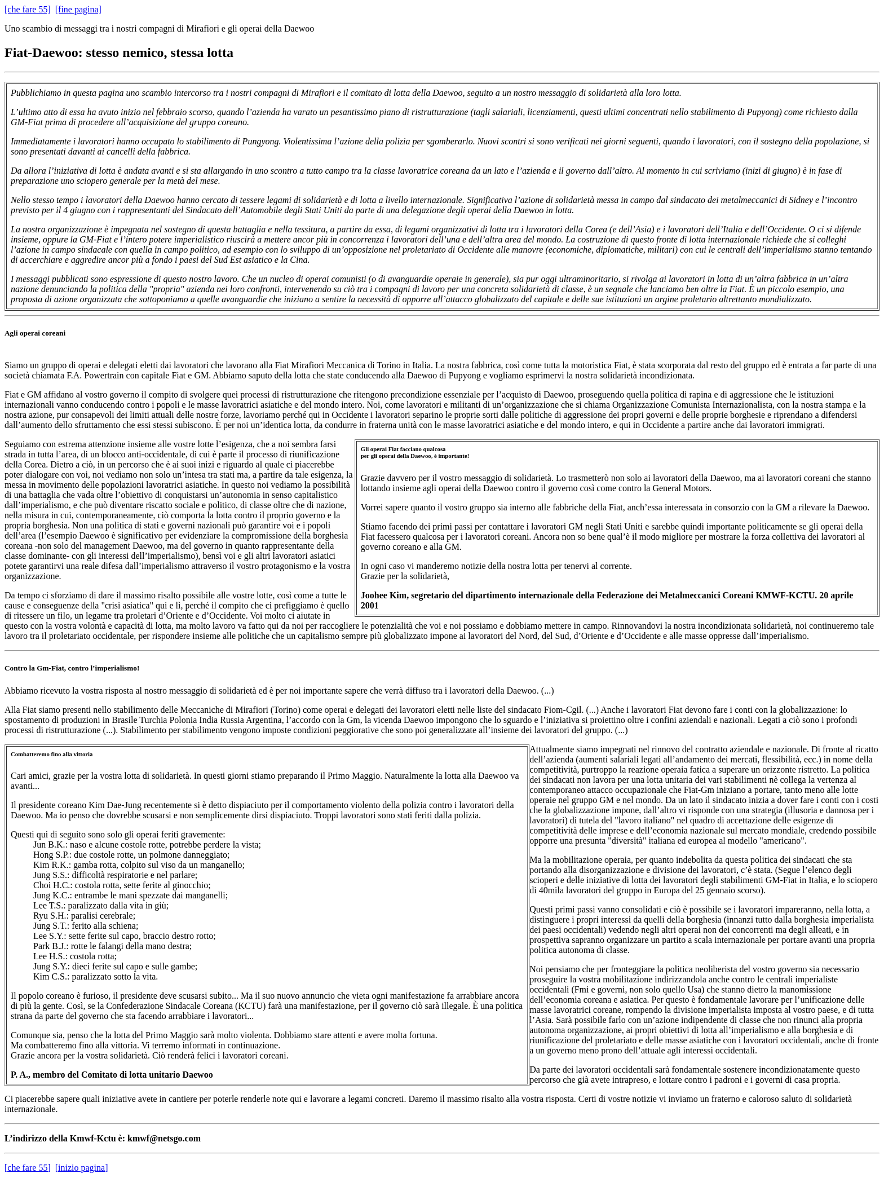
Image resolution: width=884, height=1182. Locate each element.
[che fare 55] (28, 9)
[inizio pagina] (81, 1167)
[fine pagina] (78, 9)
